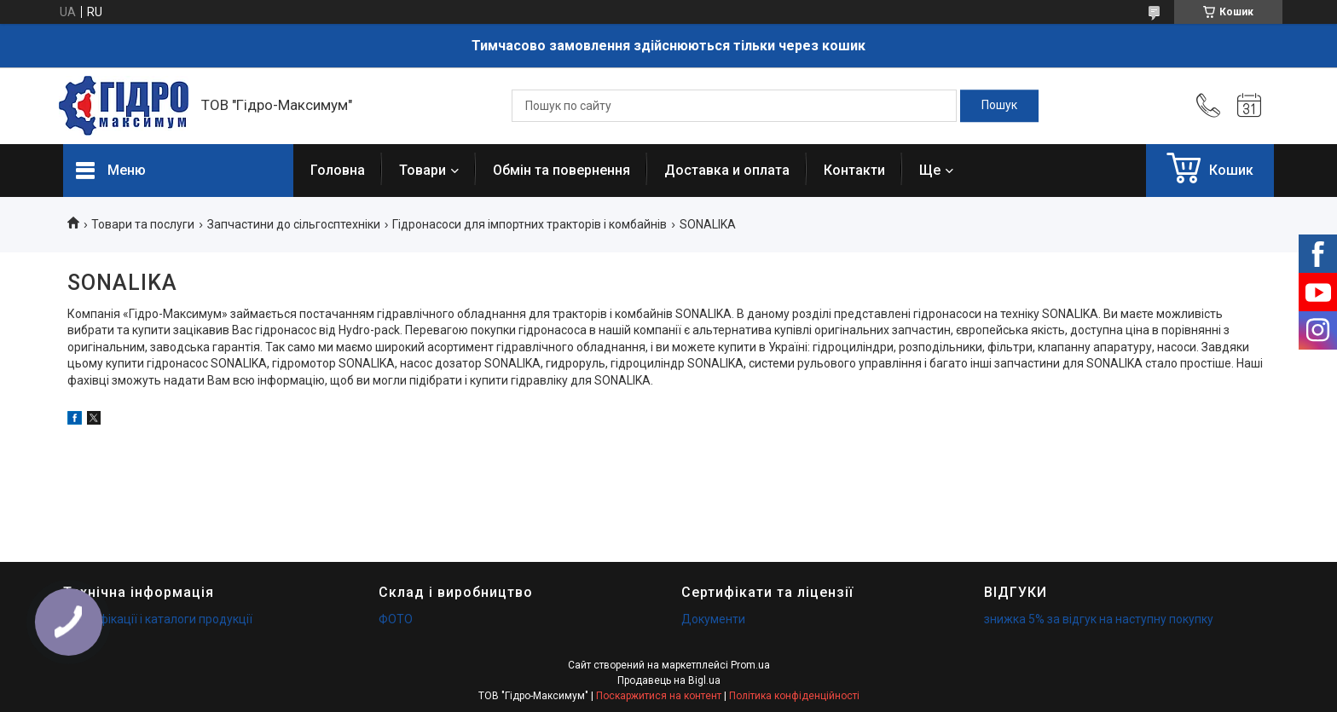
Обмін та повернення (561, 170)
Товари (422, 170)
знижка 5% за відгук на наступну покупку (1098, 619)
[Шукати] (999, 106)
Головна (337, 170)
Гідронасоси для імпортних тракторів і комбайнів (529, 224)
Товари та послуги (142, 224)
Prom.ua (750, 665)
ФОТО (396, 619)
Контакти (854, 170)
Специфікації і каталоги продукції (157, 619)
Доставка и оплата (727, 170)
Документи (713, 619)
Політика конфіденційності (794, 696)
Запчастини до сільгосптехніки (293, 224)
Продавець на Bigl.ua (669, 680)
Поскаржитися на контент (658, 696)
